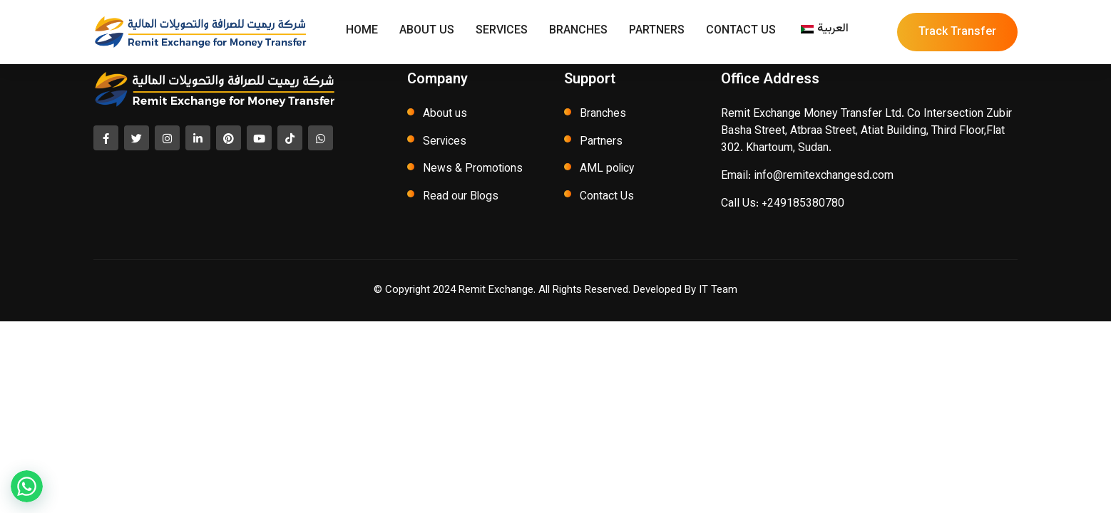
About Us (426, 32)
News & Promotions (473, 170)
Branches (578, 32)
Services (502, 32)
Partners (657, 32)
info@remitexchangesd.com (824, 176)
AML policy (608, 170)
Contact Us (741, 32)
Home (362, 32)
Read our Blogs (461, 198)
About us (445, 114)
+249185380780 (803, 204)
